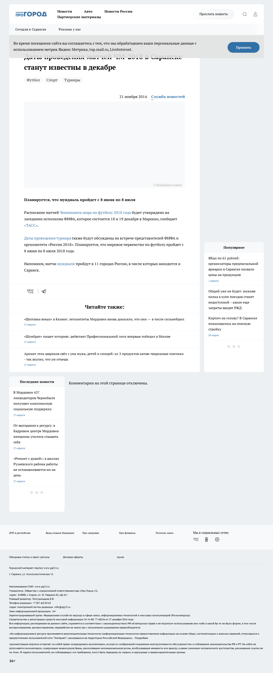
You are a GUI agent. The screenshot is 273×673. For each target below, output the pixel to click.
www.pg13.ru (51, 567)
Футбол (33, 79)
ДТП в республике (19, 532)
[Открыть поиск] (244, 14)
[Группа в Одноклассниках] (206, 539)
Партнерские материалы (79, 17)
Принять (243, 47)
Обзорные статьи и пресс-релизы (29, 557)
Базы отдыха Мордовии (60, 532)
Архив (120, 557)
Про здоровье (90, 532)
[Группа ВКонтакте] (195, 539)
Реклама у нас (70, 29)
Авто (88, 11)
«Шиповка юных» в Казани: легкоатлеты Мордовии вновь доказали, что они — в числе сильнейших (104, 322)
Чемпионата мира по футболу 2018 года (95, 212)
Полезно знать (164, 532)
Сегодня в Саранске (30, 29)
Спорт (52, 79)
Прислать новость (213, 14)
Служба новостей (168, 96)
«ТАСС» (31, 225)
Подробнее (141, 637)
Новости (64, 11)
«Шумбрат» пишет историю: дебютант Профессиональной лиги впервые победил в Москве (104, 339)
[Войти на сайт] (255, 14)
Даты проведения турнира (47, 238)
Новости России (118, 11)
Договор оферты (73, 557)
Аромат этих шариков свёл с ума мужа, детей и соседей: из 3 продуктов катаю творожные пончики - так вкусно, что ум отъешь (104, 360)
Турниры (72, 79)
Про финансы (127, 532)
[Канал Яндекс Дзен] (217, 539)
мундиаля (66, 263)
